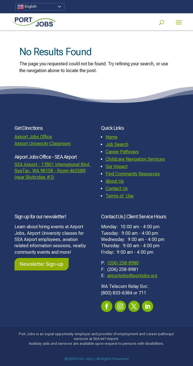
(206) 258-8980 (123, 263)
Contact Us (117, 188)
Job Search (117, 144)
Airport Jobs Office (33, 136)
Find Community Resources (133, 173)
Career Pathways (122, 151)
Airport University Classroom (42, 143)
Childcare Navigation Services (135, 159)
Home (112, 137)
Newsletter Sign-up (41, 264)
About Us (115, 181)
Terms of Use (120, 196)
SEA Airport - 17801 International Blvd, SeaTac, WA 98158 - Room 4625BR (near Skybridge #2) (52, 171)
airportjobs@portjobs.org (132, 275)
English (27, 6)
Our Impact (116, 166)
